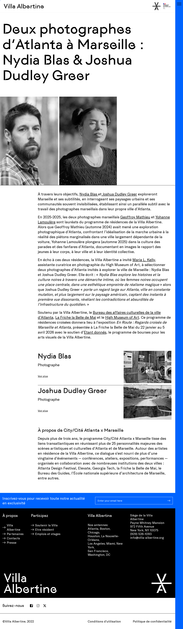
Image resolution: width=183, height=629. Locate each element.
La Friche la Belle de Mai (75, 317)
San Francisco (98, 551)
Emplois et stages (47, 534)
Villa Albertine (24, 6)
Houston (94, 536)
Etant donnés (95, 332)
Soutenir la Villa (46, 525)
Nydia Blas (88, 194)
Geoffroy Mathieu (135, 217)
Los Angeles (96, 543)
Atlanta (93, 528)
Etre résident (44, 529)
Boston (105, 528)
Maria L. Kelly (143, 259)
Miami (110, 543)
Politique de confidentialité (152, 621)
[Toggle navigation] (179, 4)
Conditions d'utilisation (104, 621)
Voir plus (43, 376)
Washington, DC (99, 554)
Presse (11, 542)
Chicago (93, 532)
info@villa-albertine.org (147, 537)
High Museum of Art (122, 317)
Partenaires (15, 534)
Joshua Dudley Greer (119, 194)
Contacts (13, 538)
